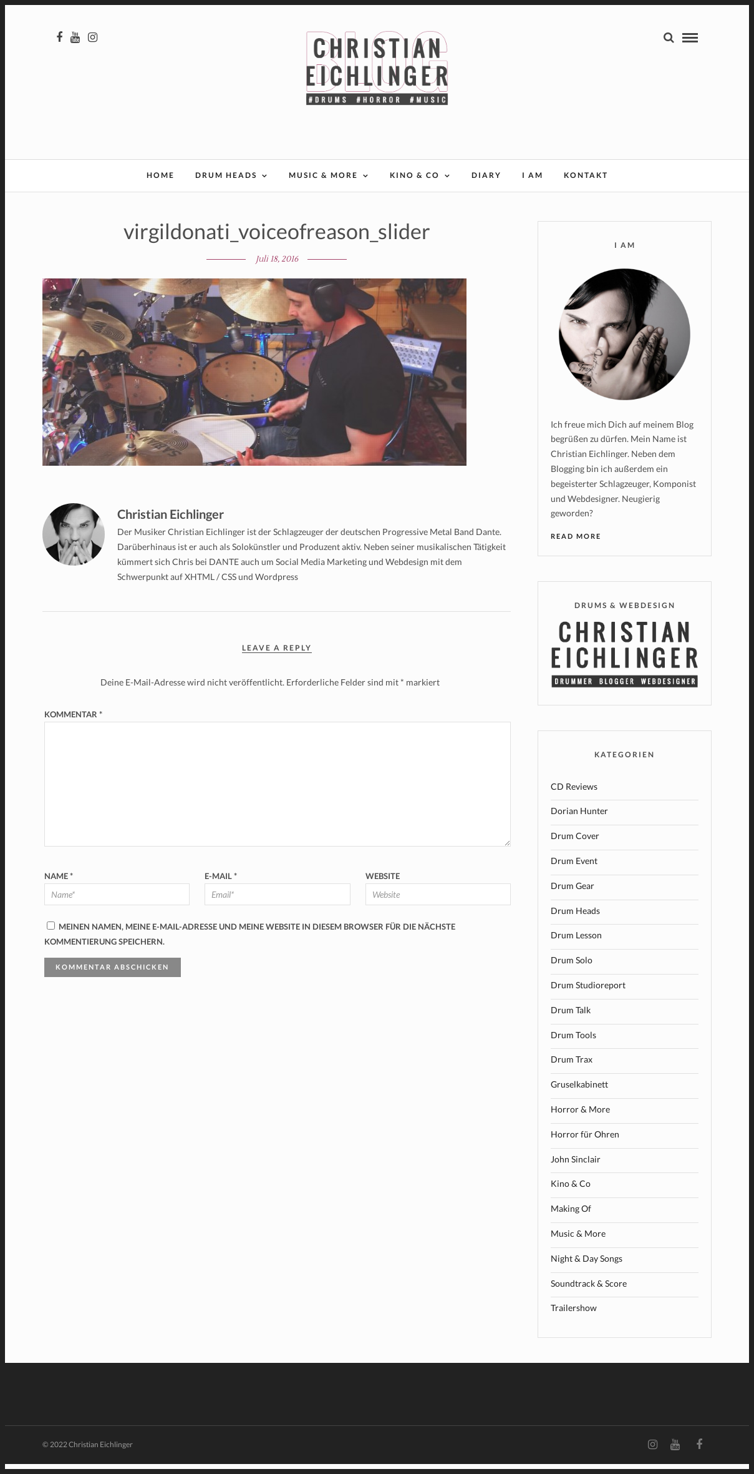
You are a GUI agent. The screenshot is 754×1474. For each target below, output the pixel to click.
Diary (486, 176)
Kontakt (586, 176)
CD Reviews (574, 796)
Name (58, 886)
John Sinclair (576, 1169)
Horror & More (580, 1119)
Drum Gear (572, 895)
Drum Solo (571, 970)
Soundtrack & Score (589, 1293)
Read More (576, 546)
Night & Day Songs (586, 1268)
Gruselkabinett (579, 1094)
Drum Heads (226, 176)
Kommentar (73, 724)
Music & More (323, 176)
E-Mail (221, 886)
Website (382, 886)
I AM (532, 176)
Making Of (571, 1218)
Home (161, 176)
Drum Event (574, 870)
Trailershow (574, 1317)
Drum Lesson (576, 945)
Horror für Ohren (585, 1144)
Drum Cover (575, 845)
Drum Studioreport (588, 995)
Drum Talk (571, 1020)
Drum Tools (573, 1044)
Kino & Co (415, 176)
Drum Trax (571, 1069)
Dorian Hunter (579, 820)
